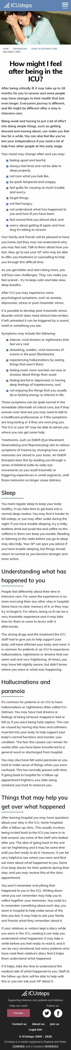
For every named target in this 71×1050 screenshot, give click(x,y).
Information (20, 49)
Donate (18, 1013)
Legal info (35, 1029)
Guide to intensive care (44, 49)
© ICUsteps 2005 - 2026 (35, 1036)
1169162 (18, 1046)
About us (38, 1024)
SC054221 (51, 1046)
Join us (54, 1024)
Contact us (19, 1024)
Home (6, 49)
